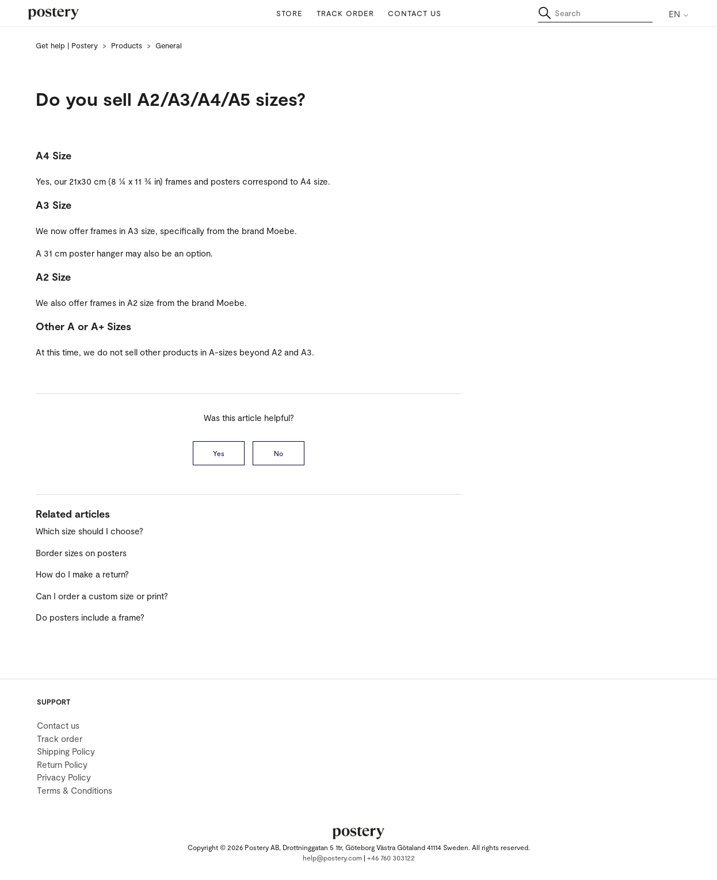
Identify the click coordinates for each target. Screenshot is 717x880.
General (168, 45)
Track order (345, 13)
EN (679, 14)
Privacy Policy (64, 777)
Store (289, 13)
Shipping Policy (66, 751)
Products (126, 45)
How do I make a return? (82, 574)
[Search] (595, 13)
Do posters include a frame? (90, 617)
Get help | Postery (67, 45)
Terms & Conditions (74, 790)
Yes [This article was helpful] (218, 453)
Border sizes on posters (81, 553)
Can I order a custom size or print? (102, 596)
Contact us (414, 13)
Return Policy (62, 764)
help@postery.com (332, 858)
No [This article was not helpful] (278, 453)
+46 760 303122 (391, 858)
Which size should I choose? (89, 531)
